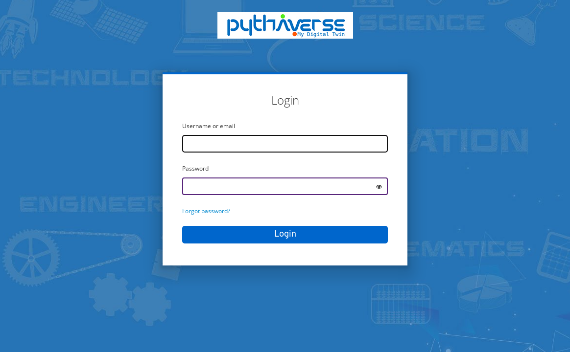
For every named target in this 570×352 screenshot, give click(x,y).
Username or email (208, 126)
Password (195, 168)
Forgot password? (206, 211)
